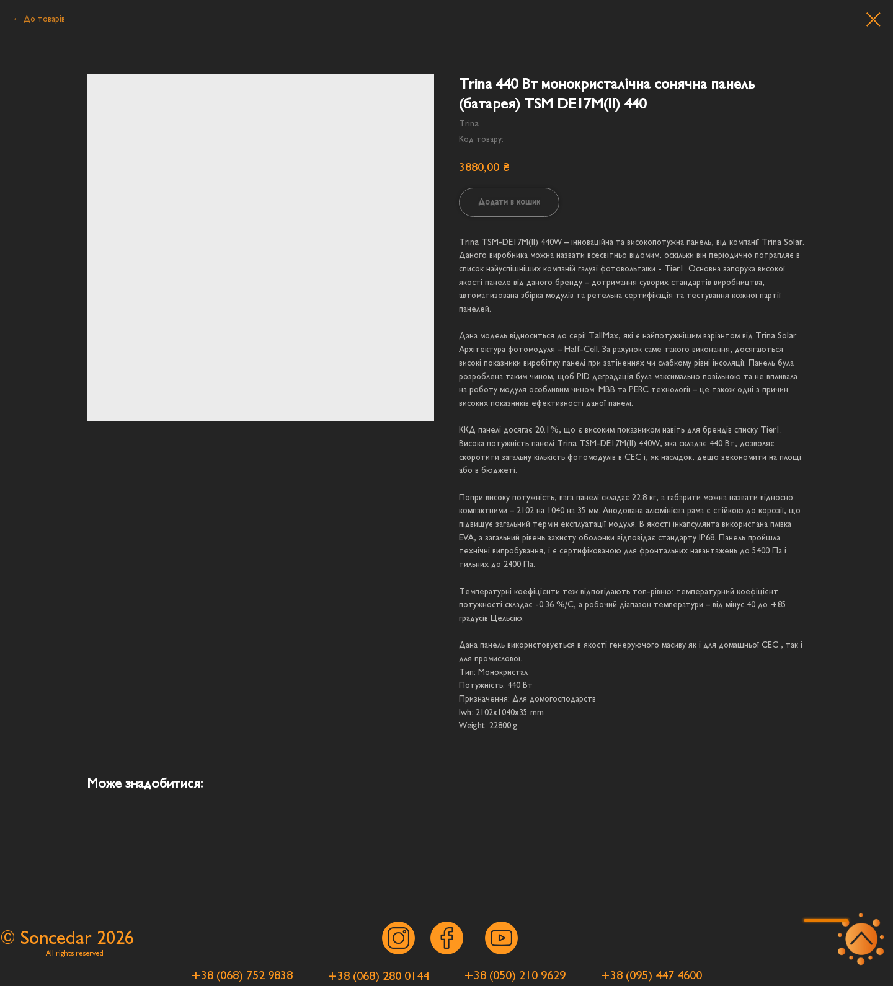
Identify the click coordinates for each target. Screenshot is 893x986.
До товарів (44, 19)
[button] (826, 920)
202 (111, 938)
